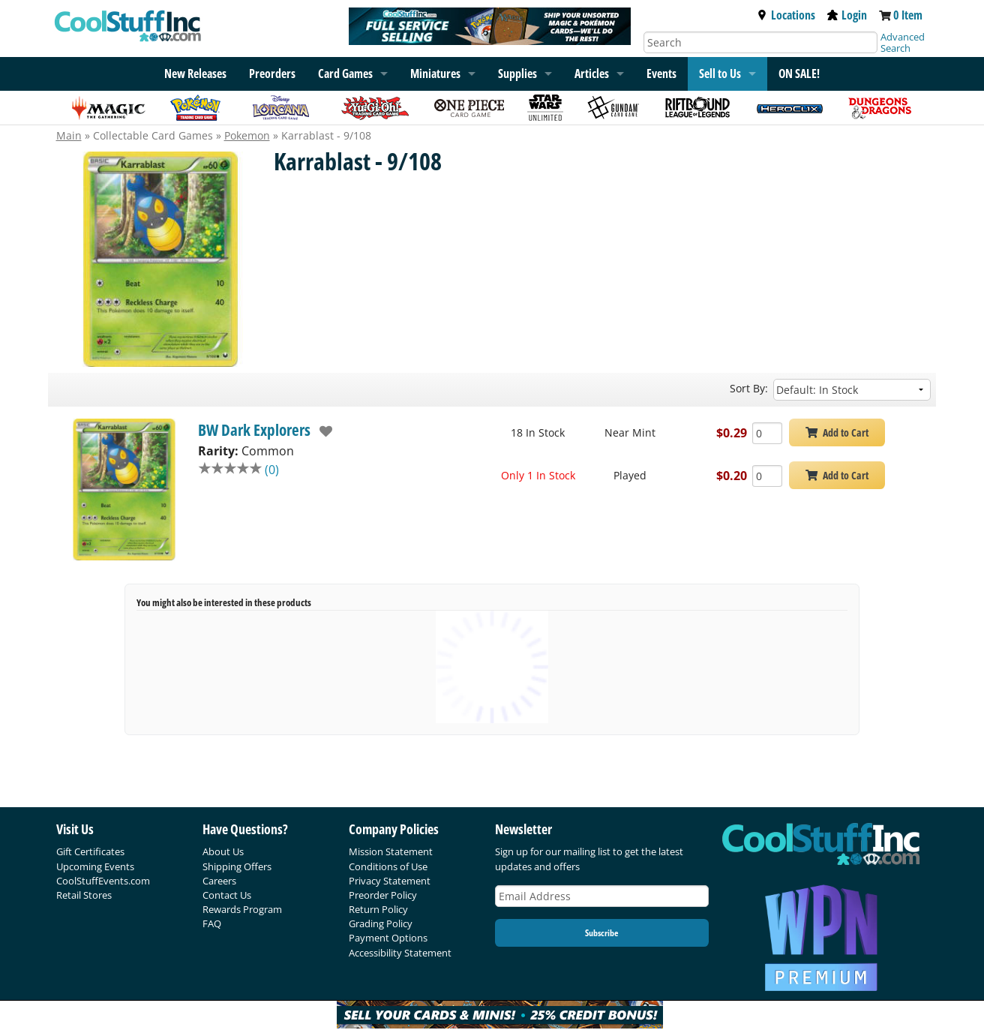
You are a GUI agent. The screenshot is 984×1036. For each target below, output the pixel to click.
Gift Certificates (90, 851)
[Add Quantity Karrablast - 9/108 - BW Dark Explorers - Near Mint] (767, 433)
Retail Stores (84, 895)
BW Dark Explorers (254, 429)
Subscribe (601, 932)
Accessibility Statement (400, 952)
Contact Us (226, 895)
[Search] (761, 42)
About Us (223, 851)
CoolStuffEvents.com (103, 880)
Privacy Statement (389, 880)
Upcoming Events (95, 866)
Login (847, 15)
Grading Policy (380, 923)
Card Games (345, 73)
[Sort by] (852, 390)
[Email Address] (602, 896)
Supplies (517, 73)
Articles (591, 73)
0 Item (907, 15)
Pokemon (247, 135)
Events (661, 73)
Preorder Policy (383, 895)
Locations (786, 15)
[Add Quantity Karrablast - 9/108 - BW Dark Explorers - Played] (767, 476)
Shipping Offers (237, 866)
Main (69, 135)
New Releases (195, 73)
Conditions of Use (388, 866)
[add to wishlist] (322, 431)
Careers (219, 880)
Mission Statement (391, 851)
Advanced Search (902, 42)
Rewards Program (242, 909)
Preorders (272, 73)
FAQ (211, 923)
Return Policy (378, 909)
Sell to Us (720, 73)
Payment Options (388, 937)
